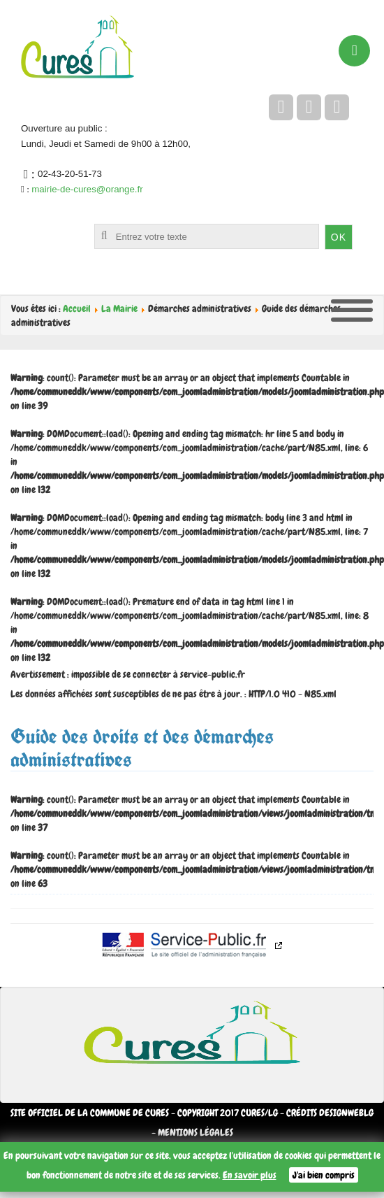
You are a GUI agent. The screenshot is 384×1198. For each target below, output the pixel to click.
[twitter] (309, 106)
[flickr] (337, 106)
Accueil (77, 308)
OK (338, 237)
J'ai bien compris (324, 1175)
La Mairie (119, 308)
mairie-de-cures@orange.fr (86, 189)
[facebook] (281, 106)
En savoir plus (249, 1175)
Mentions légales (195, 1132)
